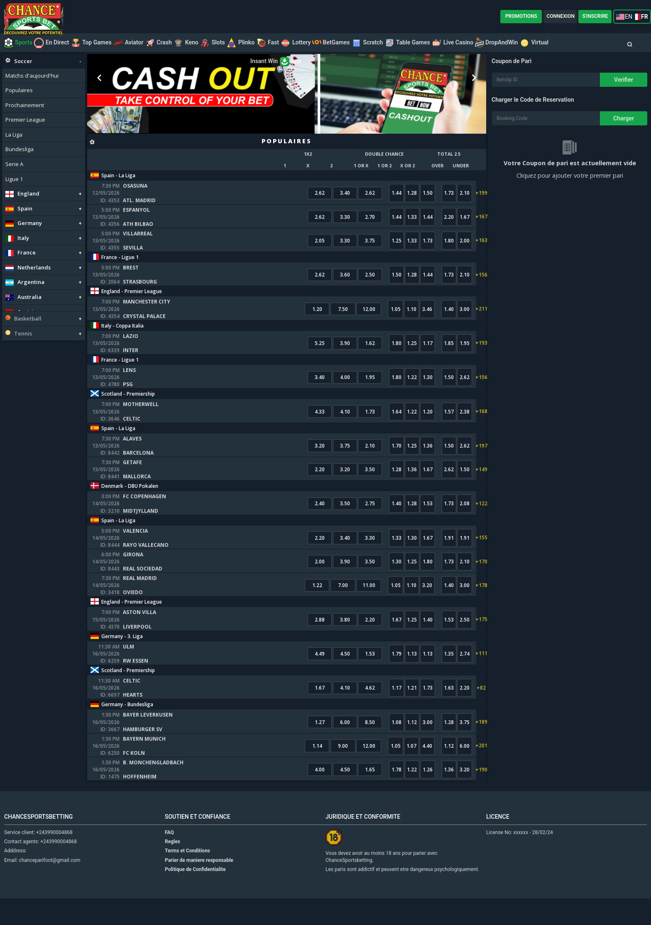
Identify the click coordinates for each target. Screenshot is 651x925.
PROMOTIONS (521, 16)
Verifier (623, 79)
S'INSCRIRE (595, 16)
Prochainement (24, 105)
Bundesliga (19, 149)
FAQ (169, 859)
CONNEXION (560, 16)
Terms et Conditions (187, 878)
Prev (99, 78)
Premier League (25, 119)
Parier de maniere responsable (199, 887)
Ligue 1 (14, 179)
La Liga (13, 134)
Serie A (14, 164)
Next (473, 78)
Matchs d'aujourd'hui (32, 75)
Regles (172, 868)
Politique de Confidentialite (195, 896)
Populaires (19, 90)
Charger (623, 118)
